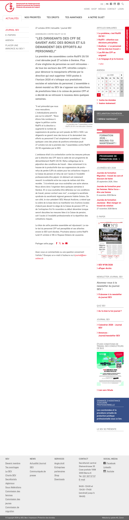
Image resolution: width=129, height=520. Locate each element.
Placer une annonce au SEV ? (14, 47)
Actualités (12, 18)
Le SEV (8, 471)
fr (107, 4)
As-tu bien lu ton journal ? (110, 311)
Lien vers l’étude (105, 390)
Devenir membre (127, 39)
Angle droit (59, 463)
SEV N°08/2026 (105, 265)
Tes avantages (73, 17)
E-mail (82, 479)
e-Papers (10, 35)
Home (87, 9)
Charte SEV (10, 475)
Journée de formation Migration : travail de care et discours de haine (110, 176)
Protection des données (46, 517)
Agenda (9, 40)
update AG (114, 517)
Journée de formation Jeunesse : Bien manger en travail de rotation (109, 203)
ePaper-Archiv (105, 268)
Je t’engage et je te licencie (110, 59)
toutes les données (107, 100)
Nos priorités (33, 17)
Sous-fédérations (13, 487)
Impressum (33, 517)
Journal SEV (12, 30)
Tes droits (53, 17)
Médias (102, 9)
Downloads (59, 479)
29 (99, 95)
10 (106, 85)
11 (110, 85)
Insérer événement (106, 103)
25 (110, 91)
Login (121, 9)
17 (106, 88)
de (102, 4)
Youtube (110, 471)
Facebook (111, 463)
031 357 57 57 (89, 476)
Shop (94, 9)
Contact (111, 9)
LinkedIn (107, 467)
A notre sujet (96, 17)
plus (101, 64)
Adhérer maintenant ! (108, 119)
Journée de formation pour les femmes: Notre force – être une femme (109, 189)
